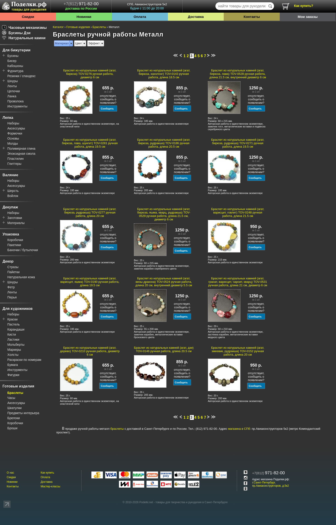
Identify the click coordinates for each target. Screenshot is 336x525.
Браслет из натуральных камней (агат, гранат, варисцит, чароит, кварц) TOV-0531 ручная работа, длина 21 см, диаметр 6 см (237, 282)
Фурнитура (15, 71)
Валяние (10, 175)
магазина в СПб (239, 428)
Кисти (11, 334)
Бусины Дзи (16, 33)
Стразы (12, 267)
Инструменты (17, 106)
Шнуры (12, 81)
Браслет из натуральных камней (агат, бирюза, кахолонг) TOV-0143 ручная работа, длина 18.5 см (163, 74)
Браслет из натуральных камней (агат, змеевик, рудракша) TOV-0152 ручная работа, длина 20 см (237, 351)
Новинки (83, 17)
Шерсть (13, 191)
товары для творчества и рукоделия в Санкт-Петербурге (191, 502)
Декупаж (10, 207)
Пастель (13, 324)
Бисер (12, 61)
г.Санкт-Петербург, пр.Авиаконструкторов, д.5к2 (270, 484)
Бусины (12, 56)
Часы (11, 398)
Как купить (47, 472)
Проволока (15, 101)
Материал (62, 43)
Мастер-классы (50, 486)
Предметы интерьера (23, 413)
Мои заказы (308, 17)
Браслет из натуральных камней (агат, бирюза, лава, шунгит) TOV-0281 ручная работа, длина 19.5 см (90, 143)
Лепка (8, 118)
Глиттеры (14, 164)
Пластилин (15, 158)
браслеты (117, 428)
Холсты (12, 355)
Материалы (16, 223)
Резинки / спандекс (21, 76)
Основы (13, 138)
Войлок (12, 196)
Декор (8, 261)
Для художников (18, 309)
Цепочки (13, 91)
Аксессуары (16, 128)
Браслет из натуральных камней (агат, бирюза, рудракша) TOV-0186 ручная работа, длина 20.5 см (163, 143)
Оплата (140, 17)
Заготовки (14, 218)
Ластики (13, 339)
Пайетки (13, 272)
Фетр (11, 287)
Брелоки (13, 418)
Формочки (14, 133)
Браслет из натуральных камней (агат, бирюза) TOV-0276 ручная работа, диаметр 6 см (89, 74)
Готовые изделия (18, 386)
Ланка (11, 96)
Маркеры (14, 349)
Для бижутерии (17, 50)
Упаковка (11, 234)
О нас (10, 472)
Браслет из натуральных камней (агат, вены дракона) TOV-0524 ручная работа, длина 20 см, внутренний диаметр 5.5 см (164, 282)
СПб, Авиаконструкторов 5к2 (147, 6)
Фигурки (13, 375)
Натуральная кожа (21, 277)
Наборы (13, 123)
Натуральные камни (23, 38)
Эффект (94, 43)
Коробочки (15, 240)
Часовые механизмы (24, 28)
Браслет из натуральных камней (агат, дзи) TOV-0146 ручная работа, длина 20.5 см (164, 349)
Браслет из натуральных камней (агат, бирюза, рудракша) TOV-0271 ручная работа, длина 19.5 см (237, 143)
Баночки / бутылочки (22, 250)
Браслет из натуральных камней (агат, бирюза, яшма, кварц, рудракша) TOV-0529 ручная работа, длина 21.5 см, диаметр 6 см (163, 214)
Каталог (58, 27)
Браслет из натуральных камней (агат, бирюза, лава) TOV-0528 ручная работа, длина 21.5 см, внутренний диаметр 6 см (237, 74)
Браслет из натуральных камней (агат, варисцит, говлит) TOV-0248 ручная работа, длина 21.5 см (237, 212)
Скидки (28, 17)
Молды (12, 143)
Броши (12, 428)
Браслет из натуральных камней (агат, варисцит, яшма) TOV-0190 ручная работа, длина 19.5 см (89, 282)
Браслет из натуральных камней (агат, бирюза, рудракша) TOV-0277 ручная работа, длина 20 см (89, 212)
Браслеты (15, 393)
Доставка (196, 17)
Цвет (78, 43)
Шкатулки (14, 408)
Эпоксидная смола (21, 153)
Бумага (12, 365)
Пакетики (14, 245)
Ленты (12, 86)
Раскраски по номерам (24, 360)
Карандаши (15, 329)
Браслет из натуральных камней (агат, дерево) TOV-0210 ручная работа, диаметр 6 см (89, 351)
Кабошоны (15, 66)
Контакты (252, 17)
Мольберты (15, 344)
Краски (12, 319)
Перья (12, 297)
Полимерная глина (21, 148)
